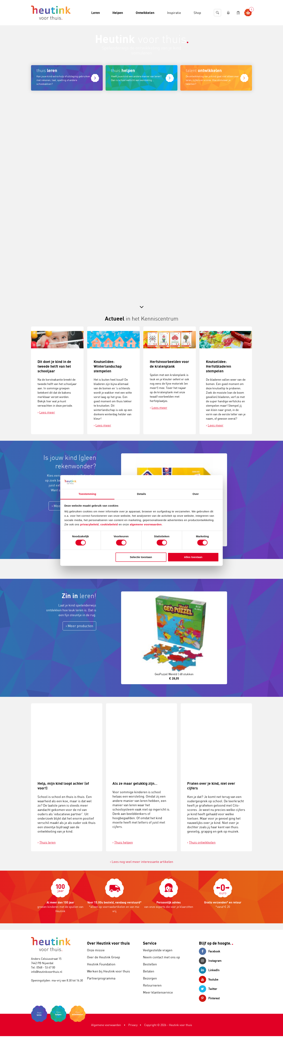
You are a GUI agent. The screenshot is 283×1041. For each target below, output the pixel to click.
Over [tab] (196, 493)
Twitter (208, 988)
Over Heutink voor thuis (108, 943)
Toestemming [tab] (87, 493)
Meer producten (80, 626)
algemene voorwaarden (146, 524)
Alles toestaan (193, 557)
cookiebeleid (109, 524)
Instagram (210, 960)
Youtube (208, 979)
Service (149, 943)
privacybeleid (89, 524)
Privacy (133, 1025)
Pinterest (209, 998)
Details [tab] (141, 493)
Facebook (209, 951)
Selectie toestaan (141, 557)
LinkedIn (209, 970)
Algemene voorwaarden (106, 1025)
